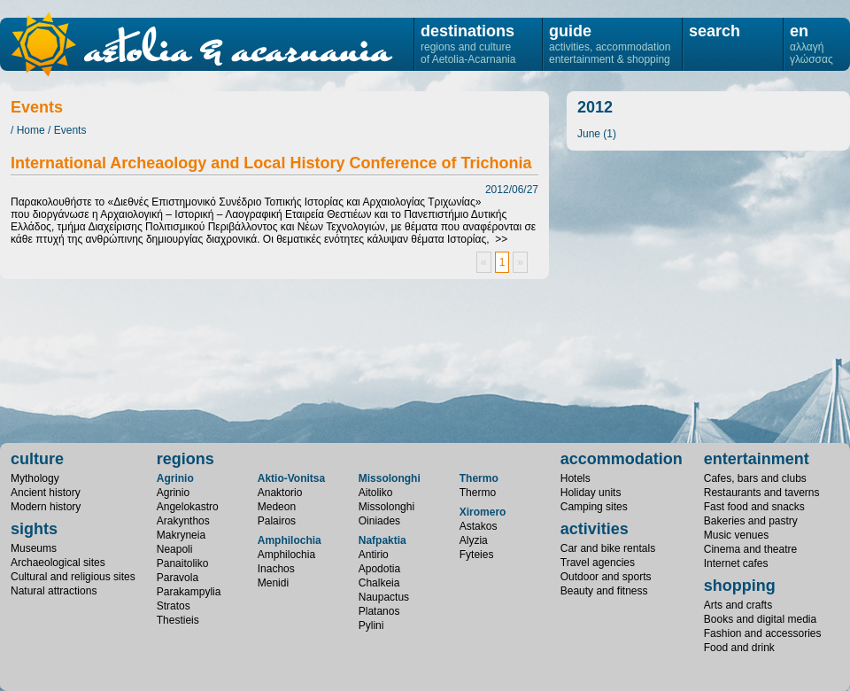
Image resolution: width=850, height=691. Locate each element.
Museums (34, 548)
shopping (740, 585)
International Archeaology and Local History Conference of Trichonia (271, 163)
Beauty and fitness (604, 591)
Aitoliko (376, 492)
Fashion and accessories (763, 633)
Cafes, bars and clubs (755, 478)
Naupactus (384, 597)
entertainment (756, 459)
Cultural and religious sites (73, 577)
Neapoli (175, 549)
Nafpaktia (382, 540)
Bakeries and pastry (751, 521)
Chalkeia (379, 583)
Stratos (173, 606)
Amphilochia (289, 540)
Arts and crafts (738, 605)
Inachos (276, 569)
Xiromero (483, 512)
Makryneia (181, 535)
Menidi (273, 583)
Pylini (371, 625)
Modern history (46, 507)
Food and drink (739, 647)
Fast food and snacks (754, 507)
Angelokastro (188, 507)
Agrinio (175, 478)
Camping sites (594, 507)
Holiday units (591, 492)
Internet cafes (736, 563)
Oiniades (379, 521)
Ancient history (46, 492)
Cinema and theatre (750, 549)
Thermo (479, 478)
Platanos (379, 611)
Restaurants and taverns (762, 492)
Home (31, 130)
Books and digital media (760, 619)
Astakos (479, 526)
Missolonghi (390, 478)
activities (594, 529)
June (588, 134)
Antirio (374, 554)
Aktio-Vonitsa (291, 478)
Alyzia (474, 540)
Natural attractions (54, 591)
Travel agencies (597, 562)
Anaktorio (280, 492)
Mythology (35, 478)
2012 (595, 107)
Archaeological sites (58, 562)
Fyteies (477, 554)
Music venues (736, 535)
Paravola (177, 577)
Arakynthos (183, 521)
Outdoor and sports (606, 577)
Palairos (277, 521)
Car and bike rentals (607, 548)
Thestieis (178, 620)
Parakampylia (189, 592)
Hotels (575, 478)
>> (501, 239)
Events (70, 130)
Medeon (277, 507)
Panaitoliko (183, 563)
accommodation (621, 459)
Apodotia (379, 569)
